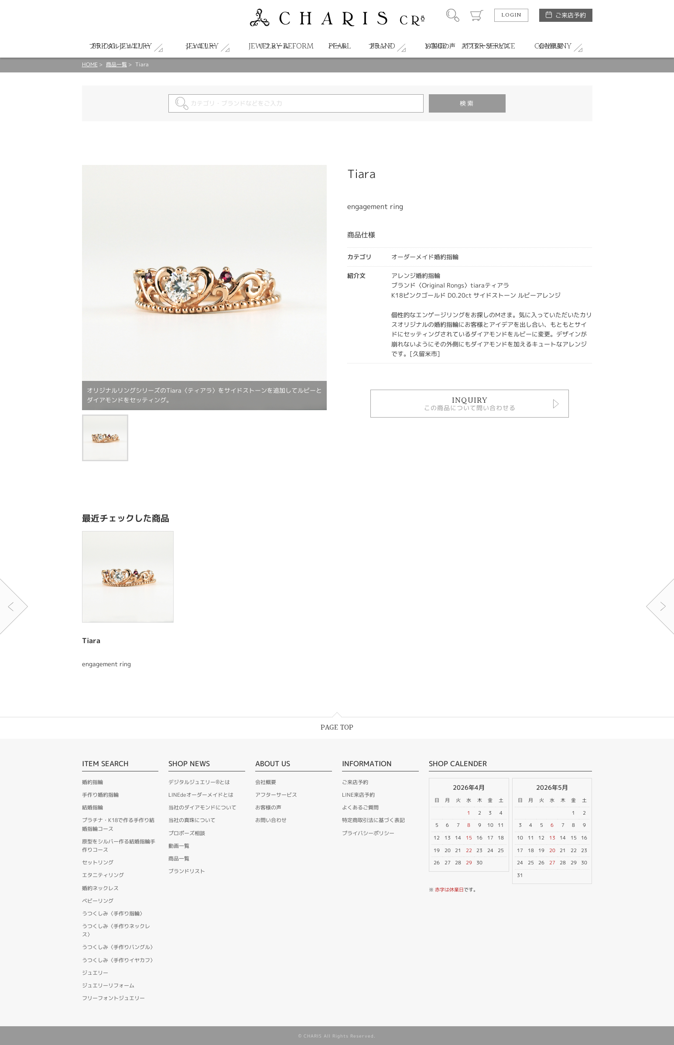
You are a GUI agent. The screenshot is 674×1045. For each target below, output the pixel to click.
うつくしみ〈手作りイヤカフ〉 (118, 960)
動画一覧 (178, 846)
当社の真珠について (192, 820)
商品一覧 (116, 64)
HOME (90, 64)
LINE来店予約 (358, 794)
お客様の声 (268, 807)
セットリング (97, 862)
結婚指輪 (92, 807)
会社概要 (265, 782)
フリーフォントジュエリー (113, 998)
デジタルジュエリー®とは (199, 782)
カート (476, 15)
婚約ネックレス (100, 888)
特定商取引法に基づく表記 (373, 820)
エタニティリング (103, 875)
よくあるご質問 (360, 807)
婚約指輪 (92, 782)
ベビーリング (97, 901)
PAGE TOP (337, 727)
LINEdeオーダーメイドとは (200, 794)
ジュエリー (95, 972)
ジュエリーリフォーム (108, 985)
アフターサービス (276, 794)
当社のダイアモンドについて (202, 807)
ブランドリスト (186, 871)
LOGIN (511, 15)
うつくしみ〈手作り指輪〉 (113, 913)
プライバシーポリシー (368, 833)
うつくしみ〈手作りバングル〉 (118, 947)
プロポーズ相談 (186, 833)
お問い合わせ (271, 820)
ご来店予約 (570, 15)
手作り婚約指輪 (100, 794)
